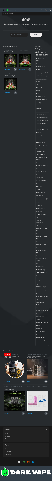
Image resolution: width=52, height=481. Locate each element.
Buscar (36, 34)
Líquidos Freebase (41, 180)
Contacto (8, 454)
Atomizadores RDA (41, 120)
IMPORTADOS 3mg (41, 244)
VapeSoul (38, 344)
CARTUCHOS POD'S (41, 273)
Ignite (37, 325)
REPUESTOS (39, 270)
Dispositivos (39, 142)
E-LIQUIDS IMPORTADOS (39, 221)
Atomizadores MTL (41, 117)
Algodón (38, 69)
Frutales (6, 50)
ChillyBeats (39, 316)
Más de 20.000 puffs (42, 332)
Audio (37, 132)
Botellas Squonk (40, 76)
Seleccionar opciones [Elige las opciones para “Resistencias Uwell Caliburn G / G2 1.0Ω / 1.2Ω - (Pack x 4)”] (46, 381)
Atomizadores (40, 114)
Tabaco (38, 195)
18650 (37, 87)
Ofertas (7, 436)
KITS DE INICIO (40, 154)
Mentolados (39, 192)
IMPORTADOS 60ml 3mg (41, 251)
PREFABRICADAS (40, 290)
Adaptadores (39, 66)
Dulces (37, 186)
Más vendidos (40, 337)
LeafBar (38, 328)
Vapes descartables (42, 296)
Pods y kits (39, 266)
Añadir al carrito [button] (15, 69)
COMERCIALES (40, 287)
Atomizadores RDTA (41, 123)
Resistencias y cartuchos (40, 280)
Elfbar (37, 319)
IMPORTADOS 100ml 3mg (41, 229)
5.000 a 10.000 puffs (42, 310)
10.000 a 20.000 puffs (40, 303)
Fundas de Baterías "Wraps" (41, 80)
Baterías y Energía (41, 73)
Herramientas (39, 96)
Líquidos (11, 50)
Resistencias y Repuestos (40, 107)
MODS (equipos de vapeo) (41, 158)
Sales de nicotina (41, 199)
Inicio (4, 13)
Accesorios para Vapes (40, 59)
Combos (38, 136)
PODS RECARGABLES (41, 171)
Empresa (7, 439)
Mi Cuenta (8, 451)
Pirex (37, 103)
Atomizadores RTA (41, 129)
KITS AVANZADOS (40, 151)
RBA (37, 293)
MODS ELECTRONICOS (42, 165)
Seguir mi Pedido (10, 449)
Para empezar (40, 341)
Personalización (40, 99)
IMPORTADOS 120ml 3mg (41, 237)
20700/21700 (39, 90)
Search (42, 10)
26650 (37, 93)
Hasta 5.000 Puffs (41, 322)
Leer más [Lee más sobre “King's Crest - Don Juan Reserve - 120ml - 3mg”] (23, 381)
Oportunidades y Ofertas (41, 259)
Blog (6, 433)
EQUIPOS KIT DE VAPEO (42, 145)
